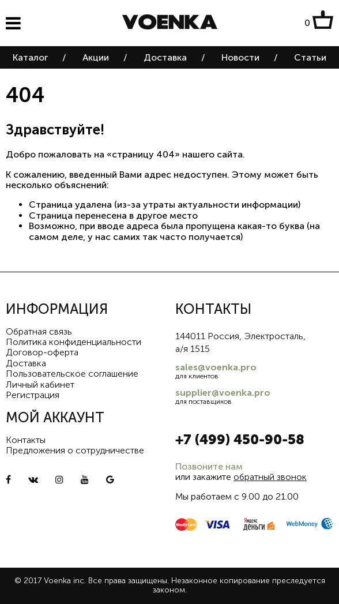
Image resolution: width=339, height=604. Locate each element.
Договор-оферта (42, 352)
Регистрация (32, 394)
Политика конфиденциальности (73, 341)
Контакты (26, 439)
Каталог (30, 57)
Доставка (165, 57)
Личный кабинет (40, 384)
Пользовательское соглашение (72, 373)
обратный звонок (270, 476)
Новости (240, 57)
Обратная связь (39, 331)
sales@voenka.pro (216, 367)
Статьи (310, 57)
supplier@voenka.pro (222, 392)
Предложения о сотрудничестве (75, 450)
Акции (95, 57)
